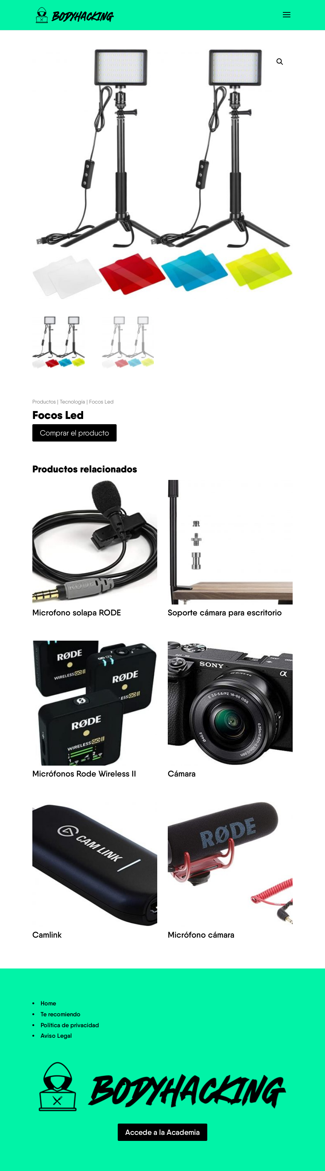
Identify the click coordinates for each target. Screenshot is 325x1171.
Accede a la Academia (162, 1132)
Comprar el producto (74, 432)
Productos (44, 402)
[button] (280, 62)
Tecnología (72, 402)
